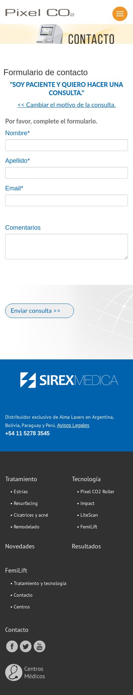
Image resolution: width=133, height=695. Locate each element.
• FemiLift (87, 527)
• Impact (86, 503)
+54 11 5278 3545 (27, 433)
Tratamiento (21, 479)
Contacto (17, 630)
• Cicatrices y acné (29, 515)
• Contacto (21, 595)
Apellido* (17, 160)
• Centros (20, 607)
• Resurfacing (24, 503)
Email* (14, 188)
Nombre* (17, 133)
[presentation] (57, 284)
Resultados (86, 546)
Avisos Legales (73, 425)
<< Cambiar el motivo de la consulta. (67, 104)
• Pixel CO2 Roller (95, 491)
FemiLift (16, 570)
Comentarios (23, 227)
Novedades (20, 546)
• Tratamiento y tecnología (38, 583)
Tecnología (86, 479)
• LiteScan (87, 515)
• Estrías (19, 491)
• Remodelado (25, 527)
